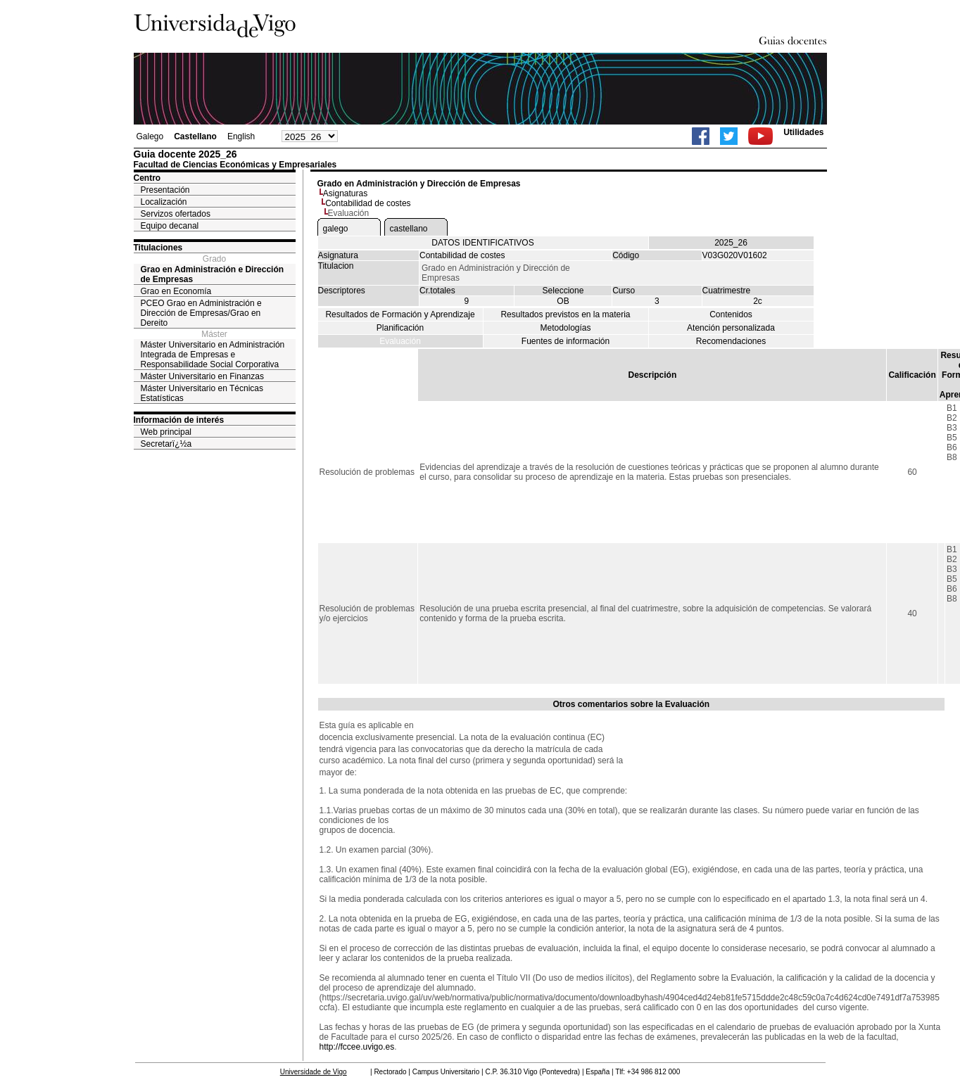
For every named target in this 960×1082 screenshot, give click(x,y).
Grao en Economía (176, 291)
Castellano (195, 136)
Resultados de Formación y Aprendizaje (399, 314)
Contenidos (730, 314)
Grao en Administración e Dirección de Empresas (212, 274)
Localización (164, 202)
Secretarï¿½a (166, 444)
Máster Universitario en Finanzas (202, 376)
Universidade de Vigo (313, 1072)
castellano (409, 229)
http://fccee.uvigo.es (357, 1047)
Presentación (165, 190)
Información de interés (179, 420)
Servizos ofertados (175, 214)
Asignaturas (345, 193)
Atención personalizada (731, 328)
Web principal (166, 432)
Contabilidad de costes (367, 203)
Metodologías (565, 328)
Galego (150, 136)
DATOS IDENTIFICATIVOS (482, 243)
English (241, 136)
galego (335, 229)
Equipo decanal (170, 226)
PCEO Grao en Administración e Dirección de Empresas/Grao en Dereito (201, 313)
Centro (147, 178)
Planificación (400, 328)
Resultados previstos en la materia (565, 314)
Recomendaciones (731, 341)
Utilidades (803, 132)
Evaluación (400, 341)
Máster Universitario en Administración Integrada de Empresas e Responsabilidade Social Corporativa (213, 354)
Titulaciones (158, 248)
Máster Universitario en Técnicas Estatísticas (202, 393)
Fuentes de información (566, 341)
